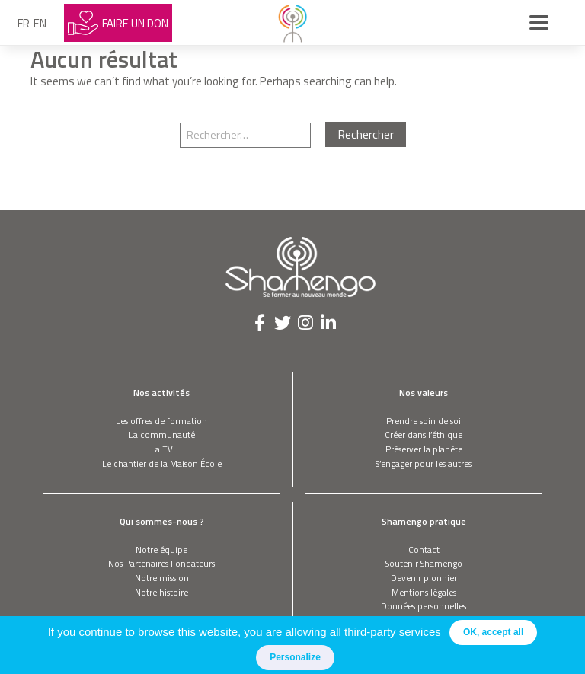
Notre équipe (161, 549)
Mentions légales (424, 592)
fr (24, 23)
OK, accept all (493, 632)
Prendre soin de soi (423, 420)
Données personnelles (423, 605)
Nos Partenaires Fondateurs (161, 563)
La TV (162, 448)
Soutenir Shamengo (423, 563)
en (40, 23)
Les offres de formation (161, 420)
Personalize (295, 657)
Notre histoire (161, 592)
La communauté (162, 434)
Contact (424, 549)
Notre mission (162, 577)
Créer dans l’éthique (423, 434)
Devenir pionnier (424, 577)
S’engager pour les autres (424, 463)
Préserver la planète (423, 448)
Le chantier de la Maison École (162, 463)
